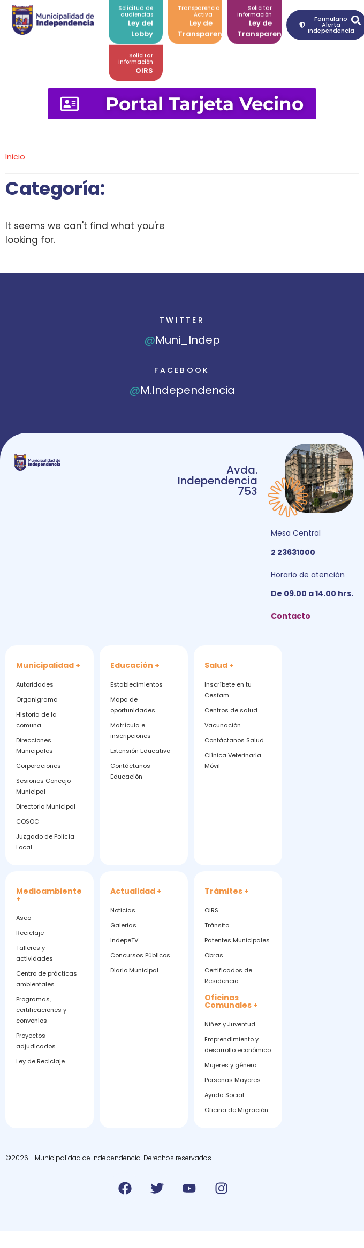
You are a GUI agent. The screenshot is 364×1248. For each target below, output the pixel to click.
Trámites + (226, 891)
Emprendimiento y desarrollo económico (237, 1044)
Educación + (135, 665)
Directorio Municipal (45, 806)
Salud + (219, 665)
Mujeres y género (230, 1065)
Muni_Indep (182, 339)
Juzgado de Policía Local (45, 841)
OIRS (144, 67)
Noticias (122, 910)
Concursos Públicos (140, 955)
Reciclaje (30, 933)
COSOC (27, 821)
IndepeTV (124, 940)
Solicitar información (135, 55)
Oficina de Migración (236, 1110)
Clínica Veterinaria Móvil (232, 760)
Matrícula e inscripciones (130, 730)
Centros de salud (230, 710)
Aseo (23, 918)
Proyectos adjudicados (36, 1041)
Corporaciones (38, 766)
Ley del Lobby (140, 23)
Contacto (290, 616)
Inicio (15, 156)
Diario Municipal (134, 970)
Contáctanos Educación (130, 771)
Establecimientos (136, 684)
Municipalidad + (48, 665)
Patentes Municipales (237, 940)
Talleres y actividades (34, 953)
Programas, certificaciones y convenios (41, 1010)
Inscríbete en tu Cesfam (228, 689)
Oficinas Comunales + (231, 1001)
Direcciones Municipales (34, 745)
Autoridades (35, 684)
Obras (213, 955)
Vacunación (222, 725)
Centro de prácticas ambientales (46, 978)
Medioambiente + (49, 895)
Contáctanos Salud (234, 740)
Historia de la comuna (36, 719)
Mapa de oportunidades (132, 704)
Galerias (123, 925)
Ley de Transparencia (206, 23)
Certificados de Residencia (228, 975)
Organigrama (37, 699)
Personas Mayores (232, 1080)
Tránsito (216, 925)
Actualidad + (136, 891)
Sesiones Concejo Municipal (43, 786)
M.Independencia (182, 390)
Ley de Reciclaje (40, 1061)
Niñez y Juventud (229, 1024)
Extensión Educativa (140, 751)
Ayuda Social (224, 1095)
